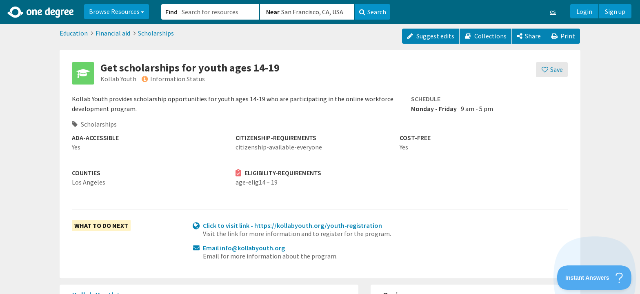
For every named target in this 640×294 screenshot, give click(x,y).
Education (74, 33)
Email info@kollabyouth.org (244, 248)
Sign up (615, 11)
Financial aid (113, 33)
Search (372, 12)
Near (273, 12)
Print (563, 36)
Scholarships (156, 33)
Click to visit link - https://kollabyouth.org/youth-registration (292, 225)
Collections (485, 36)
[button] (320, 147)
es (553, 11)
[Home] (41, 12)
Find (171, 12)
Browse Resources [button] (116, 11)
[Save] (552, 69)
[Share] (529, 36)
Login (584, 11)
